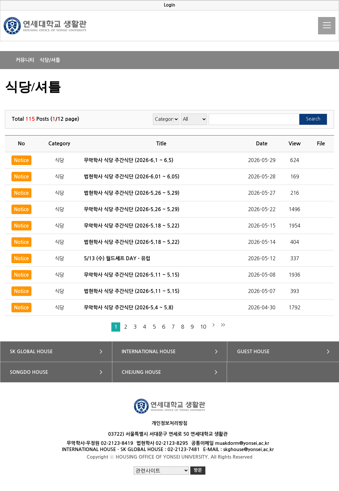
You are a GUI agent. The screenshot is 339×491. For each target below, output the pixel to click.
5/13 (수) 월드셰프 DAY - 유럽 (117, 258)
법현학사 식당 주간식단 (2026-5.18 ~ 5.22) (131, 242)
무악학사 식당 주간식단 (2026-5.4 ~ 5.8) (128, 307)
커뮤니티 (25, 60)
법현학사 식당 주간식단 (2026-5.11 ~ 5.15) (131, 291)
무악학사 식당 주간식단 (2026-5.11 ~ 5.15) (131, 274)
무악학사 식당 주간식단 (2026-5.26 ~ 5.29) (131, 209)
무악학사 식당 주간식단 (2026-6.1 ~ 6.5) (128, 160)
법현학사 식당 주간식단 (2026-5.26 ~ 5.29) (131, 193)
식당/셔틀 (50, 60)
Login (169, 5)
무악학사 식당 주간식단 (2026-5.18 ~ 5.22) (131, 225)
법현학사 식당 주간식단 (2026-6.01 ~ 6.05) (131, 176)
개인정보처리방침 (169, 423)
